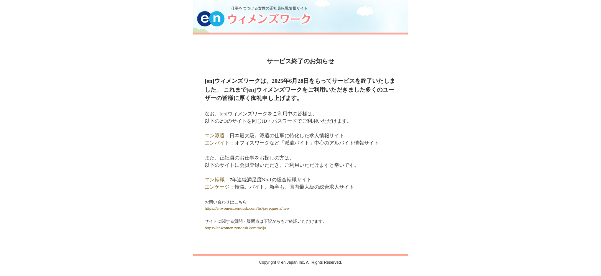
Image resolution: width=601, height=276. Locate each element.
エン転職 (215, 179)
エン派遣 (215, 135)
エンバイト (217, 143)
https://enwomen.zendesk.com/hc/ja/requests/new (247, 208)
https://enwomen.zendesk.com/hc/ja (235, 227)
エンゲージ (217, 187)
